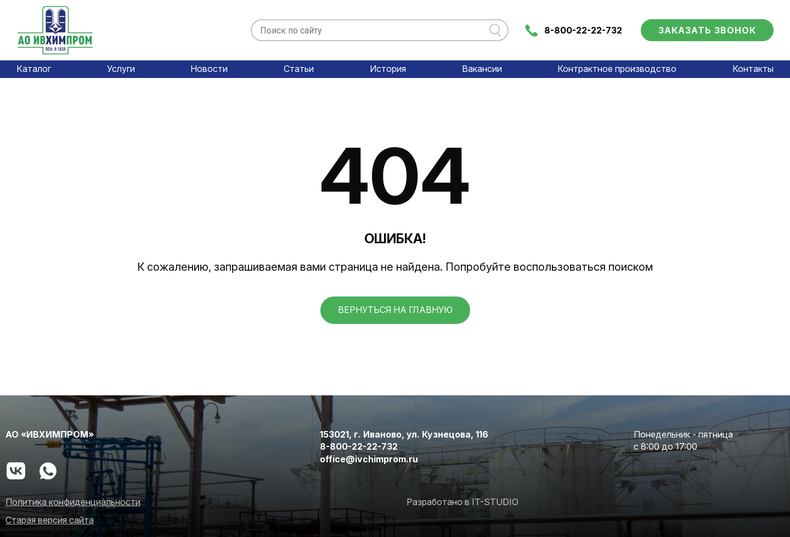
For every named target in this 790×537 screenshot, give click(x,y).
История (388, 68)
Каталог (33, 68)
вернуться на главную (395, 309)
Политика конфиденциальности (72, 501)
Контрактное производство (616, 68)
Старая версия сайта (49, 519)
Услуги (121, 68)
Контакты (753, 68)
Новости (209, 68)
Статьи (299, 68)
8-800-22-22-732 (583, 30)
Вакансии (482, 68)
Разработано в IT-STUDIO (462, 501)
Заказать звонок (707, 30)
